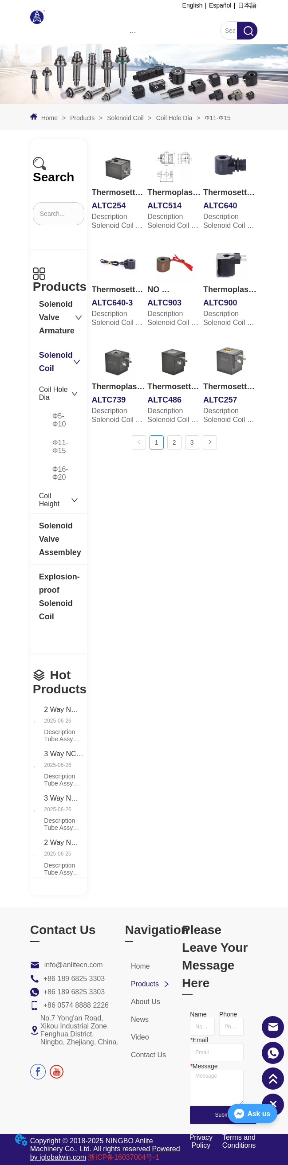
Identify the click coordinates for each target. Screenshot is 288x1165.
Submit (223, 1115)
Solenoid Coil (125, 117)
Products (82, 117)
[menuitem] (133, 32)
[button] (133, 32)
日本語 (247, 5)
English (192, 5)
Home (49, 117)
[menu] (133, 32)
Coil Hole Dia (174, 117)
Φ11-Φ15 (216, 117)
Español (220, 5)
